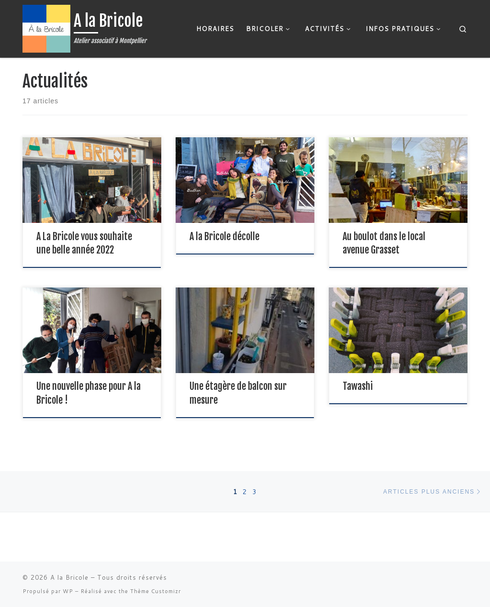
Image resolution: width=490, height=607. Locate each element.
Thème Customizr (155, 591)
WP (68, 591)
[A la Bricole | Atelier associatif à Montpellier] (46, 28)
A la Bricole (69, 577)
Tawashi (358, 386)
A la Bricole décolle (224, 237)
